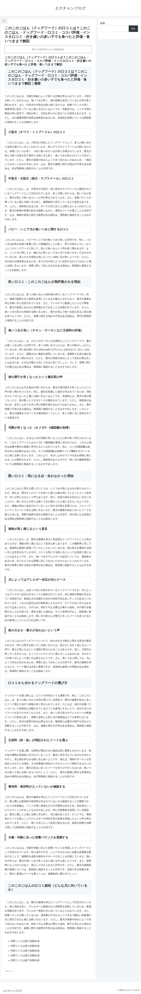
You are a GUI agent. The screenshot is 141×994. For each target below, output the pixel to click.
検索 (102, 23)
